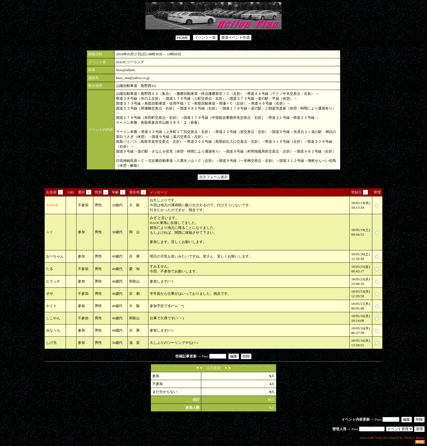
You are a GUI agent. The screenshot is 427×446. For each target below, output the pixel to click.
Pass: (213, 298)
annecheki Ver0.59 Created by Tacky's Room (392, 438)
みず (49, 232)
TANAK (52, 205)
